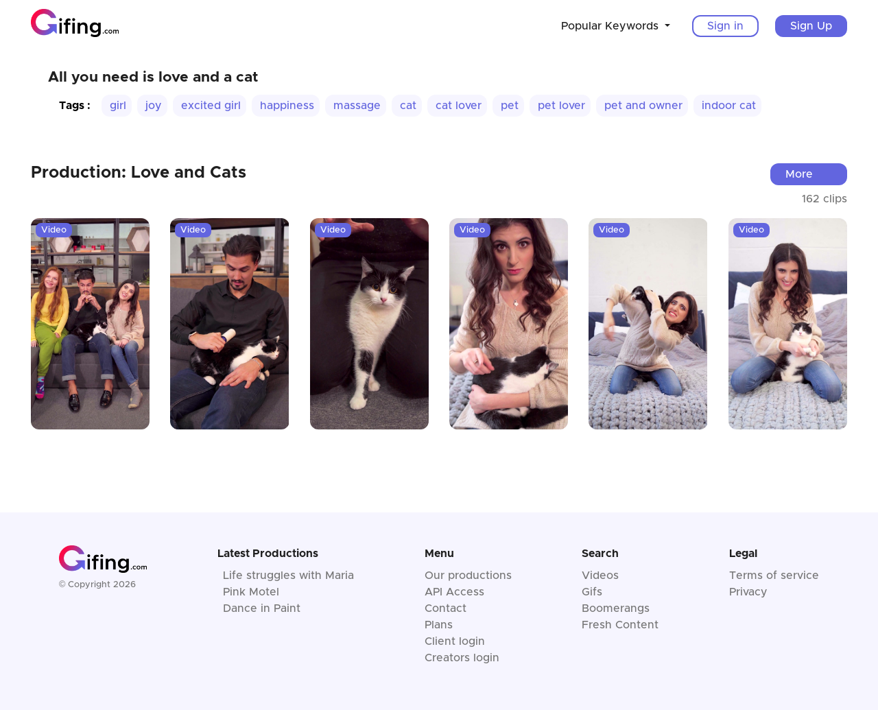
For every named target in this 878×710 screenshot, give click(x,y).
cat (408, 105)
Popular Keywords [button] (611, 26)
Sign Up (811, 26)
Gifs (592, 592)
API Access (454, 592)
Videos (600, 575)
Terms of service (774, 575)
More (799, 174)
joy (153, 105)
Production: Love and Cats (138, 173)
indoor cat (729, 105)
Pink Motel (251, 592)
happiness (287, 105)
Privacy (748, 592)
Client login (455, 641)
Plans (439, 624)
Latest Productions (267, 553)
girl (118, 105)
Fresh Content (620, 624)
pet (510, 105)
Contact (445, 608)
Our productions (468, 575)
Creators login (462, 657)
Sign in (725, 26)
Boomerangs (616, 608)
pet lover (561, 105)
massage (357, 105)
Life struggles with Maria (288, 575)
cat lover (459, 105)
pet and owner (643, 105)
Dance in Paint (261, 608)
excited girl (211, 105)
